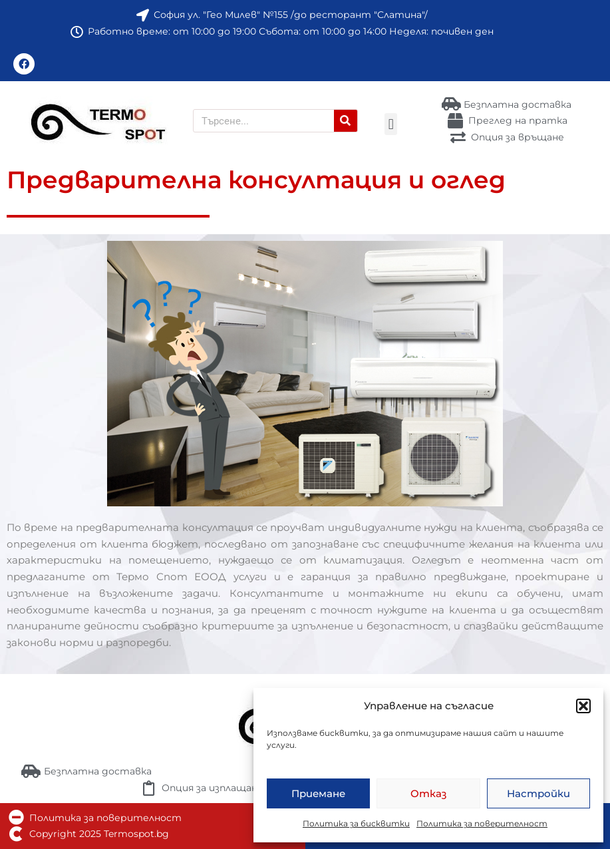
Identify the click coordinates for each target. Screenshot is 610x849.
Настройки (538, 793)
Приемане (318, 793)
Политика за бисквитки (356, 823)
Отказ (428, 793)
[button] (583, 706)
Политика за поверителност (481, 823)
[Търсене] (345, 121)
